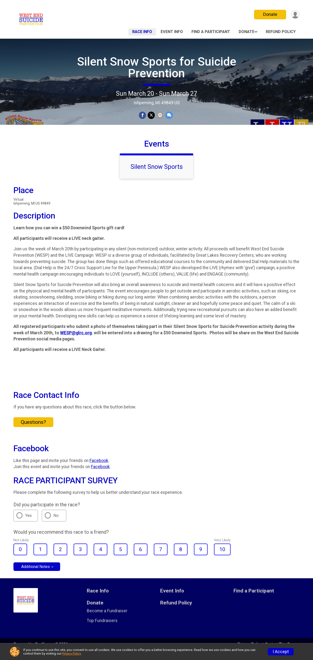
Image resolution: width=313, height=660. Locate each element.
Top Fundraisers (102, 627)
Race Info (142, 31)
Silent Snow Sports (157, 173)
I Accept (281, 651)
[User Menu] (295, 14)
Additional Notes (35, 573)
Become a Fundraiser (107, 617)
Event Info (172, 31)
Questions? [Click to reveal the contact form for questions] (33, 429)
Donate (270, 14)
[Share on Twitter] (151, 115)
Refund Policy (281, 31)
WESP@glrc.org (76, 339)
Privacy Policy (71, 653)
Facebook (98, 467)
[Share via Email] (159, 115)
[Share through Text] (168, 115)
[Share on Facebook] (142, 115)
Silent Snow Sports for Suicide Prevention (156, 67)
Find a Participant (210, 31)
